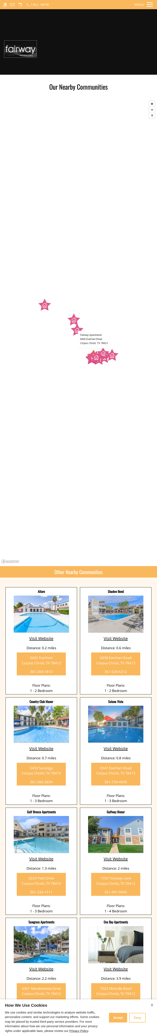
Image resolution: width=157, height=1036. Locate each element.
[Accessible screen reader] (5, 4)
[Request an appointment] (20, 4)
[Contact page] (12, 4)
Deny (137, 1018)
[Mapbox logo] (10, 561)
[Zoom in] (152, 104)
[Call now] (37, 4)
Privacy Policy (78, 1031)
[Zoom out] (152, 110)
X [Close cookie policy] (152, 1005)
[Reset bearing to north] (152, 116)
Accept (118, 1018)
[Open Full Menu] (143, 4)
